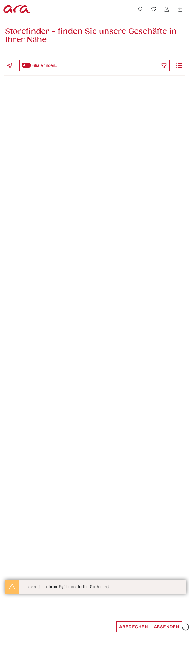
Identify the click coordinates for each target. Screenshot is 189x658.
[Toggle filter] (164, 65)
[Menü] (127, 9)
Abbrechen (133, 627)
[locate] (9, 65)
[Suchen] (140, 9)
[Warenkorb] (180, 9)
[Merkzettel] (153, 9)
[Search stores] (86, 65)
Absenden (166, 627)
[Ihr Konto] (167, 9)
